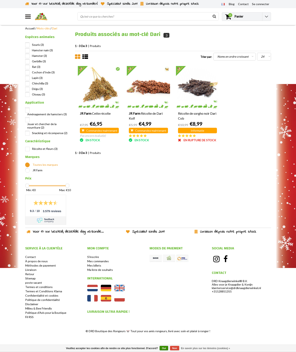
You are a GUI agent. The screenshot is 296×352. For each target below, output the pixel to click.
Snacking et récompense (49, 133)
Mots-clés (43, 28)
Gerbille (39, 61)
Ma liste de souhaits (100, 269)
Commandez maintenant (99, 130)
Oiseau (38, 94)
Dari (54, 28)
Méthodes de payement (40, 265)
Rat (36, 66)
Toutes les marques (45, 164)
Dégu (37, 89)
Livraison (30, 269)
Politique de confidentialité (42, 300)
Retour (29, 274)
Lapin (37, 78)
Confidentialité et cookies (41, 295)
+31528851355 (222, 291)
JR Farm (37, 170)
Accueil (30, 28)
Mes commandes (98, 261)
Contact (30, 257)
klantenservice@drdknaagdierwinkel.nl (236, 288)
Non (174, 348)
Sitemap (30, 278)
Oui (164, 348)
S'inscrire (93, 257)
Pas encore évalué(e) (93, 135)
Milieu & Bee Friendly (38, 308)
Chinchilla (40, 83)
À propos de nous (36, 261)
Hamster (39, 55)
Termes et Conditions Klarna (43, 291)
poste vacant (33, 282)
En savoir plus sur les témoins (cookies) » (205, 348)
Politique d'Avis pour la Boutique (45, 312)
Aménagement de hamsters (47, 114)
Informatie (197, 130)
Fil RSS (29, 317)
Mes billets (94, 265)
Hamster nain (42, 50)
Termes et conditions (39, 287)
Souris (38, 44)
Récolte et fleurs (45, 148)
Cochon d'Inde (43, 72)
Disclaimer (31, 304)
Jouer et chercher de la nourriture (42, 125)
